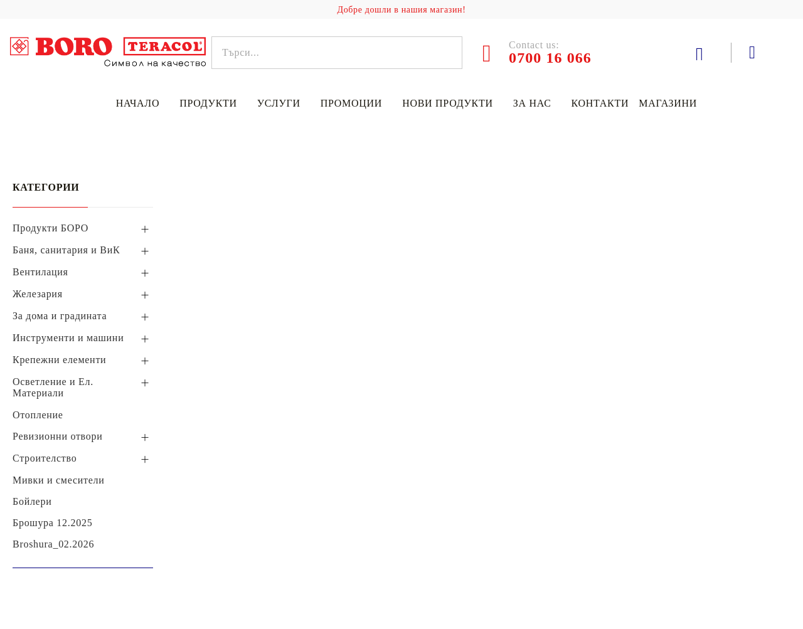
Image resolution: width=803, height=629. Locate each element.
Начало (137, 103)
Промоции (351, 103)
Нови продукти (447, 103)
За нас (532, 103)
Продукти (208, 103)
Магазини (668, 103)
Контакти (600, 103)
